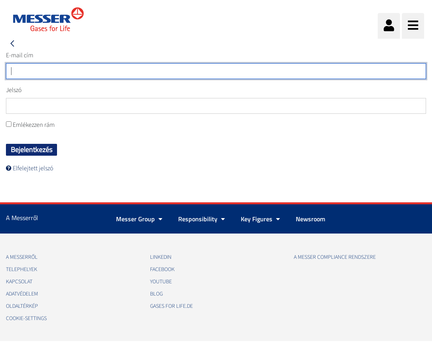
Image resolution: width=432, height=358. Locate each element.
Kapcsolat (19, 282)
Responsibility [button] (201, 219)
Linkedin (160, 257)
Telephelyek (21, 269)
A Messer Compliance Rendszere (335, 257)
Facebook (162, 269)
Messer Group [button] (139, 219)
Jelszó (14, 90)
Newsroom (310, 219)
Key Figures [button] (260, 219)
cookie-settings (26, 318)
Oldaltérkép (22, 306)
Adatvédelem (22, 294)
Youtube (161, 282)
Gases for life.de (171, 306)
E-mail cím (19, 55)
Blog (156, 294)
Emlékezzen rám (30, 125)
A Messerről (22, 257)
